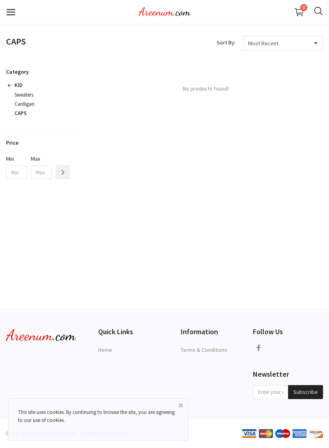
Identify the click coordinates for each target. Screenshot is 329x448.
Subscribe (305, 392)
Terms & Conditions (204, 349)
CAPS (20, 113)
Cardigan (24, 104)
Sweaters (23, 94)
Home (105, 349)
